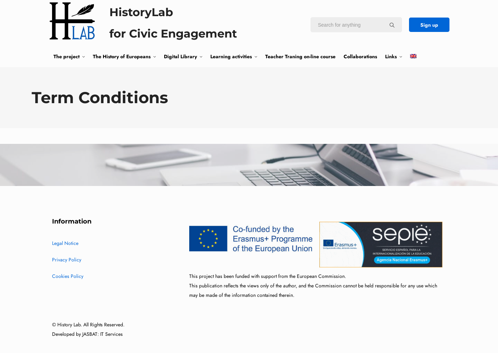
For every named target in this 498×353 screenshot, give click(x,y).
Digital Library (180, 56)
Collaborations (360, 56)
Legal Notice (65, 243)
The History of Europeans (122, 56)
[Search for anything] (392, 25)
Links (391, 56)
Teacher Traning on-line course (300, 56)
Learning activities (231, 56)
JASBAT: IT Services (102, 334)
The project (66, 56)
